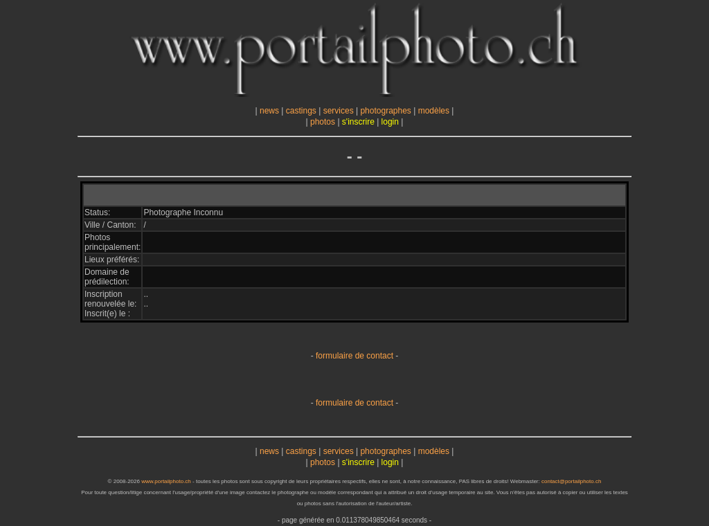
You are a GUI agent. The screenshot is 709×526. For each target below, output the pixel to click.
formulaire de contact (354, 356)
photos (322, 122)
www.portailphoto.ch (166, 481)
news (269, 111)
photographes (385, 111)
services (338, 111)
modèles (433, 111)
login (390, 122)
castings (301, 111)
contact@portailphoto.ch (571, 481)
